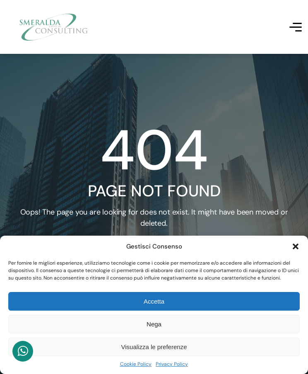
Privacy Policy (172, 364)
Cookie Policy (136, 364)
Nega (154, 324)
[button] (295, 246)
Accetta (154, 301)
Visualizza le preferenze (154, 346)
